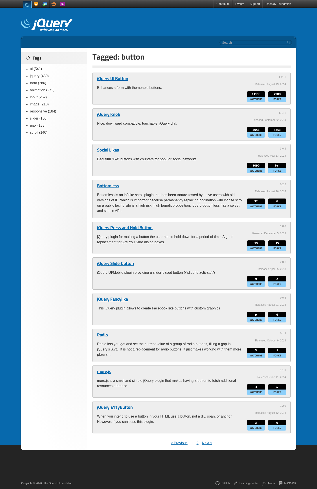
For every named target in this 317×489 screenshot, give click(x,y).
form (33, 83)
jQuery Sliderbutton (115, 263)
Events (239, 4)
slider (34, 118)
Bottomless (108, 186)
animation (37, 90)
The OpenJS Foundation (58, 483)
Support (255, 4)
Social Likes (108, 150)
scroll (34, 132)
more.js (104, 371)
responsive (38, 111)
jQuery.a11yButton (115, 407)
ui (31, 69)
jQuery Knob (108, 114)
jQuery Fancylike (112, 299)
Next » (207, 443)
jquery (35, 76)
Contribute (223, 4)
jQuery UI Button (112, 78)
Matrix (268, 483)
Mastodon (287, 483)
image (35, 104)
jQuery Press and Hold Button (125, 228)
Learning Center (245, 483)
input (34, 97)
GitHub (222, 483)
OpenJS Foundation (278, 4)
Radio (102, 335)
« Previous (179, 443)
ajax (33, 125)
